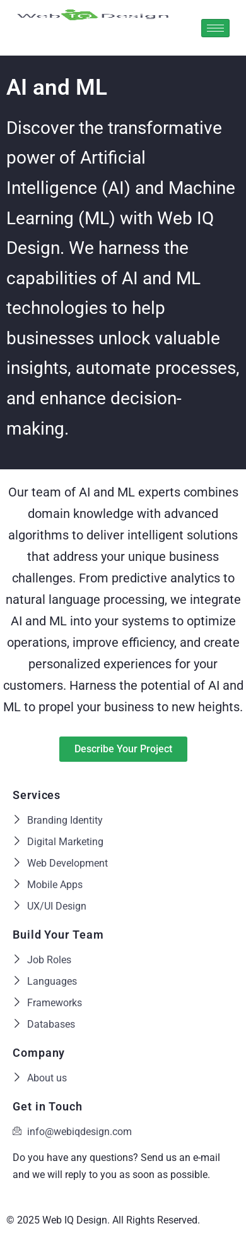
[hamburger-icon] (215, 28)
